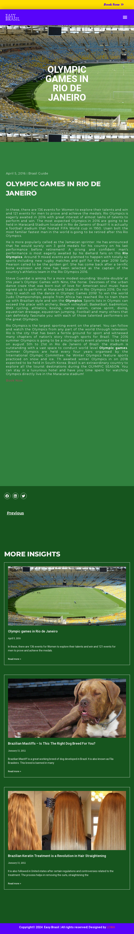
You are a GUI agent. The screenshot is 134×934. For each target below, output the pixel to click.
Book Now (14, 380)
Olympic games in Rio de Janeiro (33, 631)
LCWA (111, 927)
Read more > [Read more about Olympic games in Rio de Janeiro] (14, 659)
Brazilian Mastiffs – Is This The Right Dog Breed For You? (51, 743)
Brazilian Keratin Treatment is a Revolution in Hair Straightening (57, 856)
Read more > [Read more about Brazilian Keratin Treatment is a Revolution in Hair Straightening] (14, 883)
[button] (125, 17)
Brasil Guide (38, 173)
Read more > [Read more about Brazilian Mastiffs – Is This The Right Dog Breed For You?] (14, 771)
